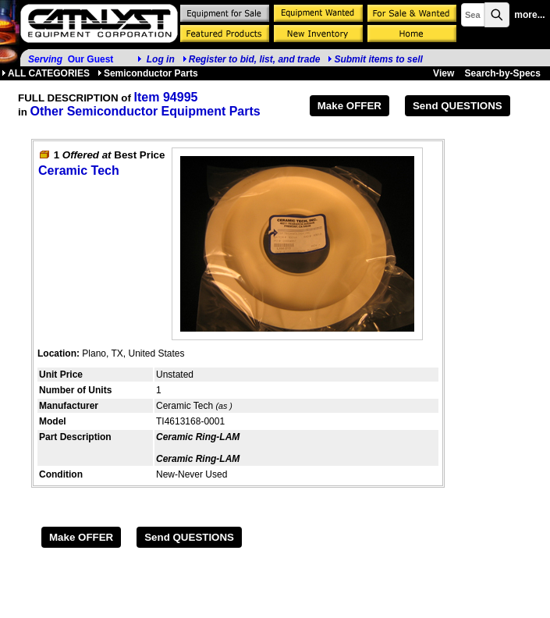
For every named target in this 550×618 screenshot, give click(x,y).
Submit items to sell (375, 59)
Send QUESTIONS (457, 106)
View (443, 73)
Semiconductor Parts (148, 73)
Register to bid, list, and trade (255, 59)
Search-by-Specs (503, 73)
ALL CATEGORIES (46, 73)
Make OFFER (349, 106)
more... (529, 14)
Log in (161, 59)
